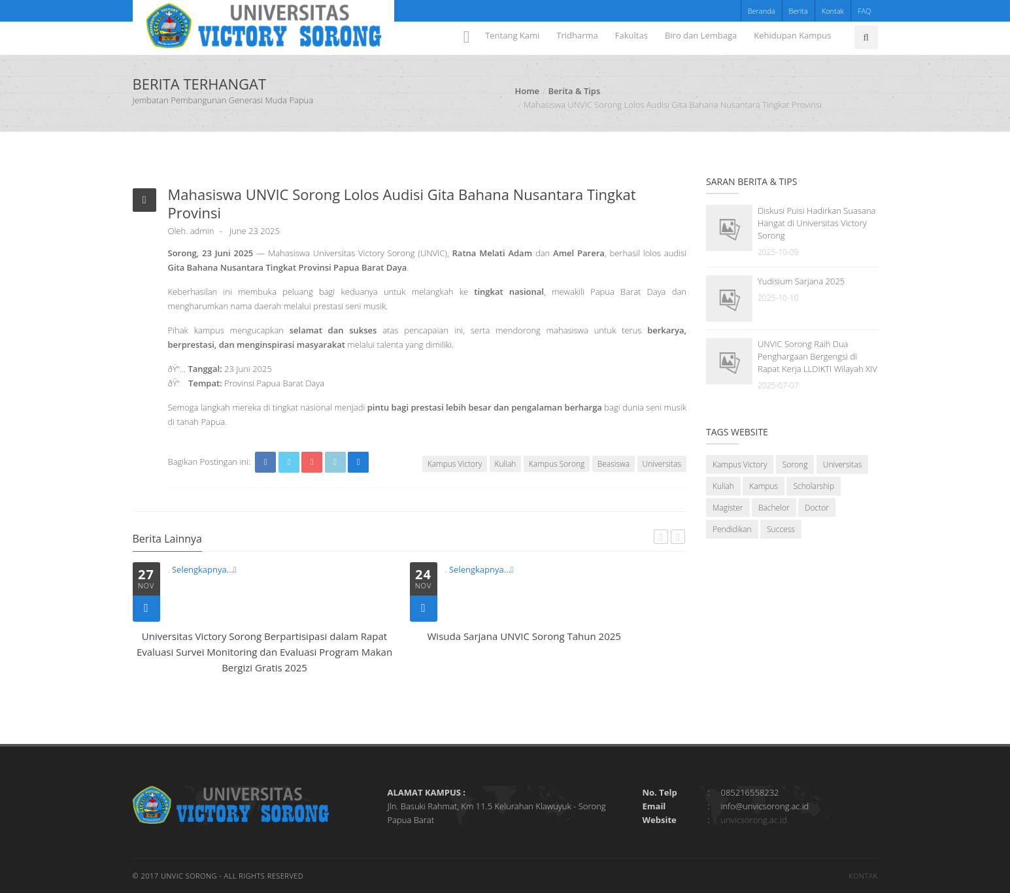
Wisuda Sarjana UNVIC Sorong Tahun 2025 (524, 636)
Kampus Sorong (556, 463)
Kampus (763, 486)
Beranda (761, 11)
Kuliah (505, 463)
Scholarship (813, 486)
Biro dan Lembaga (701, 35)
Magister (728, 507)
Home (527, 91)
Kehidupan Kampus (792, 35)
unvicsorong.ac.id (754, 820)
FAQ (864, 11)
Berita (798, 11)
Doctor (817, 507)
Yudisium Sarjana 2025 (801, 281)
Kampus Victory (455, 463)
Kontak (833, 11)
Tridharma (577, 35)
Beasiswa (614, 463)
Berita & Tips (574, 91)
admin (202, 231)
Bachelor (774, 507)
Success (781, 529)
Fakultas (631, 35)
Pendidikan (732, 529)
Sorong (795, 464)
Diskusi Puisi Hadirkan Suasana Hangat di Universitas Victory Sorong (816, 223)
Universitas (662, 463)
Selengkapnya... (204, 569)
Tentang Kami (512, 35)
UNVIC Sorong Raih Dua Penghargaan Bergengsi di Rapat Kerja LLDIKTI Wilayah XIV (817, 356)
